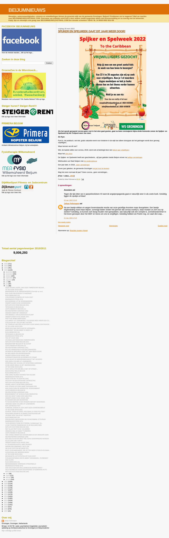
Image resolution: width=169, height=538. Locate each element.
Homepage (113, 226)
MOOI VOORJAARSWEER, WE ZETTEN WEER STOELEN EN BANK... (27, 450)
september (9, 278)
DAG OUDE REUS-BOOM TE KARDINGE (18, 293)
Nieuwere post (63, 226)
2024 (6, 266)
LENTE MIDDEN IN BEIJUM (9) (15, 390)
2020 (6, 483)
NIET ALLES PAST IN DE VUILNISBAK (17, 429)
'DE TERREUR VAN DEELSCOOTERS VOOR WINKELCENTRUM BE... (27, 324)
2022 (6, 270)
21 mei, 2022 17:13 (70, 218)
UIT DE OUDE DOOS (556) (13, 289)
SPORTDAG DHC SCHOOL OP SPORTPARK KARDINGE (23, 363)
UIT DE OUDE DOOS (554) (13, 367)
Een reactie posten (64, 222)
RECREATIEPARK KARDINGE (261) (16, 347)
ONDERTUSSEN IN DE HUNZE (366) (17, 355)
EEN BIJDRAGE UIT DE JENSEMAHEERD (18, 301)
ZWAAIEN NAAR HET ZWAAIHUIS (16, 313)
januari (8, 479)
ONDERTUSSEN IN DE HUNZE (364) (17, 442)
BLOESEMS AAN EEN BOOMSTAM (16, 400)
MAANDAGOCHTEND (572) (14, 377)
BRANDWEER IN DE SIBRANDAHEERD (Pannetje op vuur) (24, 291)
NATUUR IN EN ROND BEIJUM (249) (17, 471)
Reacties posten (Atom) (79, 230)
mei (7, 286)
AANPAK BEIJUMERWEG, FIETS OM (17, 446)
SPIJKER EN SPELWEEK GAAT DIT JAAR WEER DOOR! (91, 31)
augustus (9, 280)
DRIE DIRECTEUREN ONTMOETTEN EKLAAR (20, 375)
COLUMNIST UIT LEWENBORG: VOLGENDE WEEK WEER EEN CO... (27, 320)
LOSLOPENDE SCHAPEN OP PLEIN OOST (19, 297)
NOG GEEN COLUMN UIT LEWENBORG (18, 361)
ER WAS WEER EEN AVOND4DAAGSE (17, 353)
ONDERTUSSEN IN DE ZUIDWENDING (17, 303)
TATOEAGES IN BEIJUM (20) (14, 307)
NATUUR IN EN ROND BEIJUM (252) (17, 342)
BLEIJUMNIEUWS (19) (12, 295)
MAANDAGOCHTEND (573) (14, 336)
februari (8, 477)
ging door (68, 154)
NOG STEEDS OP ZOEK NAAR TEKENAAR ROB (21, 386)
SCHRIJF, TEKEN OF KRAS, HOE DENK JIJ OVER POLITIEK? (25, 411)
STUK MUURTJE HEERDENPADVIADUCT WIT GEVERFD (23, 359)
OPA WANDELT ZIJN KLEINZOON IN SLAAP (19, 314)
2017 (6, 490)
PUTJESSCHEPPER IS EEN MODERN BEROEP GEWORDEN (25, 402)
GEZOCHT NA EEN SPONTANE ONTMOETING (20, 380)
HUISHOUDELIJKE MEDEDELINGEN (17, 452)
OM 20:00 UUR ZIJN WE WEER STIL (17, 448)
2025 (6, 264)
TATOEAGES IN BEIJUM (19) (14, 334)
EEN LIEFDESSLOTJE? (12, 406)
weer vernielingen (83, 165)
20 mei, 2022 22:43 (70, 200)
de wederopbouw (90, 161)
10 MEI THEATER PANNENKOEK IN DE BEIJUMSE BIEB (23, 425)
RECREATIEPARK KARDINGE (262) (16, 311)
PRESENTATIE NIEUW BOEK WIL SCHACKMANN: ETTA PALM (25, 419)
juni (7, 284)
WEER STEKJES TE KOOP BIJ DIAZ (17, 378)
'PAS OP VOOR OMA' (12, 338)
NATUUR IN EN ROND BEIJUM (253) (17, 305)
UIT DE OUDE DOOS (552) (13, 454)
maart (8, 475)
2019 (6, 486)
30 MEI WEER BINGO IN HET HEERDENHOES (20, 365)
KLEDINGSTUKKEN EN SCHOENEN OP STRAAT (21, 357)
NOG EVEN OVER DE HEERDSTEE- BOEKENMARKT (22, 388)
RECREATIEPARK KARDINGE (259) (16, 437)
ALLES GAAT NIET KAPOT (13, 440)
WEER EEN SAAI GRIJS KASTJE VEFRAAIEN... (20, 328)
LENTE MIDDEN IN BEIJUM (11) (15, 309)
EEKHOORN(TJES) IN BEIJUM (15, 371)
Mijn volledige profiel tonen (11, 531)
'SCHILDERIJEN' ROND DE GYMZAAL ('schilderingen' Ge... (24, 423)
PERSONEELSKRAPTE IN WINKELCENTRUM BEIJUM (22, 413)
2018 (6, 488)
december (9, 272)
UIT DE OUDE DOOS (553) (13, 409)
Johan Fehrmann (71, 204)
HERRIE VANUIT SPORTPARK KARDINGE (18, 384)
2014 (6, 496)
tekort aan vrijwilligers (121, 150)
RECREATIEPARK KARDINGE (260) (16, 392)
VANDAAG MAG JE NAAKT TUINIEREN (17, 431)
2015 (72, 176)
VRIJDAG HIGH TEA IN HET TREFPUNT (18, 415)
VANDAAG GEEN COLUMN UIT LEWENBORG (20, 404)
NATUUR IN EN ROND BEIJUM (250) (17, 427)
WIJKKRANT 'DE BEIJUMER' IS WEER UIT (19, 330)
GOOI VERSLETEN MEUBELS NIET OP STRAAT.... (21, 369)
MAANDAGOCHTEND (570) (14, 466)
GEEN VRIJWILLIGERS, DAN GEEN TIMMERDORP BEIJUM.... (25, 287)
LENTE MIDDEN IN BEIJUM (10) (15, 345)
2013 (6, 498)
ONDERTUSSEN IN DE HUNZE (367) (17, 316)
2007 (6, 511)
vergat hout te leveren (101, 168)
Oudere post (162, 226)
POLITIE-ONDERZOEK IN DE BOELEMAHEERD (20, 349)
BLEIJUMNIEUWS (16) (12, 417)
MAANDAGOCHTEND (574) (14, 299)
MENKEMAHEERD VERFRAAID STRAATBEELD (20, 464)
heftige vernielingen (134, 157)
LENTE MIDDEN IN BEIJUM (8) (15, 433)
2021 (6, 481)
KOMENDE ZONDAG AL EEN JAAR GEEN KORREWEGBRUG (25, 407)
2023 (6, 268)
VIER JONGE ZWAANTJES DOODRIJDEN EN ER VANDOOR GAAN (26, 435)
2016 (6, 492)
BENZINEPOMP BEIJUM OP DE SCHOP (18, 344)
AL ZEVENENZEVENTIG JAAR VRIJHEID (18, 444)
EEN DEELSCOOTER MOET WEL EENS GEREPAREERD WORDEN (27, 438)
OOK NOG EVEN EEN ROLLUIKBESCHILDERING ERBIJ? (23, 468)
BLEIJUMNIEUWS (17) (12, 373)
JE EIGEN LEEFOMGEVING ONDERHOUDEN (20, 340)
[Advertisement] (13, 208)
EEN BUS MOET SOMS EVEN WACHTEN (18, 396)
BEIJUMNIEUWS (26, 10)
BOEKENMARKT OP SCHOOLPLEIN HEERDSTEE (21, 394)
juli (7, 282)
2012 (6, 500)
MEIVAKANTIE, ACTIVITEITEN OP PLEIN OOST (20, 456)
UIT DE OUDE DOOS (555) (13, 326)
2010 (6, 504)
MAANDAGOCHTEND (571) (14, 421)
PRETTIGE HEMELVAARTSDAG (15, 318)
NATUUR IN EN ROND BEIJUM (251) (17, 382)
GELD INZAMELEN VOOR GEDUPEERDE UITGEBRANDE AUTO (26, 469)
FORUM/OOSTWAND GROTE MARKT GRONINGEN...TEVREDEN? (26, 458)
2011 (6, 502)
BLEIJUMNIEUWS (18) (12, 332)
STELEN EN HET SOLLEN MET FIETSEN (18, 322)
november (9, 274)
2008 (6, 509)
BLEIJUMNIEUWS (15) (12, 462)
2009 (6, 507)
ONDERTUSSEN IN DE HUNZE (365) (17, 398)
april (7, 473)
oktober (8, 276)
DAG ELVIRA (9, 460)
